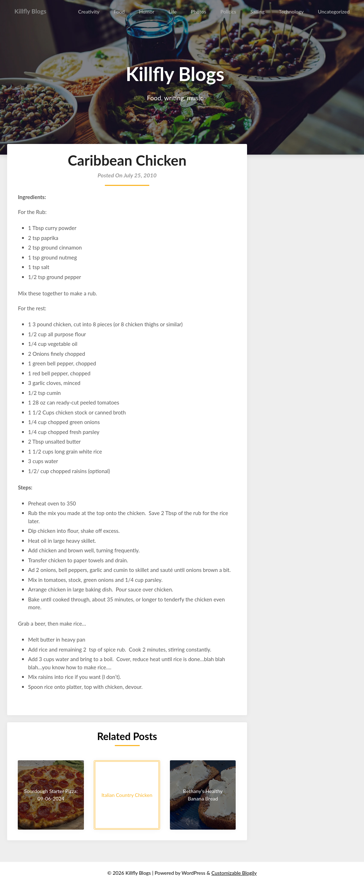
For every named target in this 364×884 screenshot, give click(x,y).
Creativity (89, 12)
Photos (199, 12)
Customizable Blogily (234, 873)
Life (173, 12)
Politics (228, 12)
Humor (147, 12)
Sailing (258, 12)
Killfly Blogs (33, 11)
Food (119, 12)
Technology (291, 12)
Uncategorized (334, 12)
